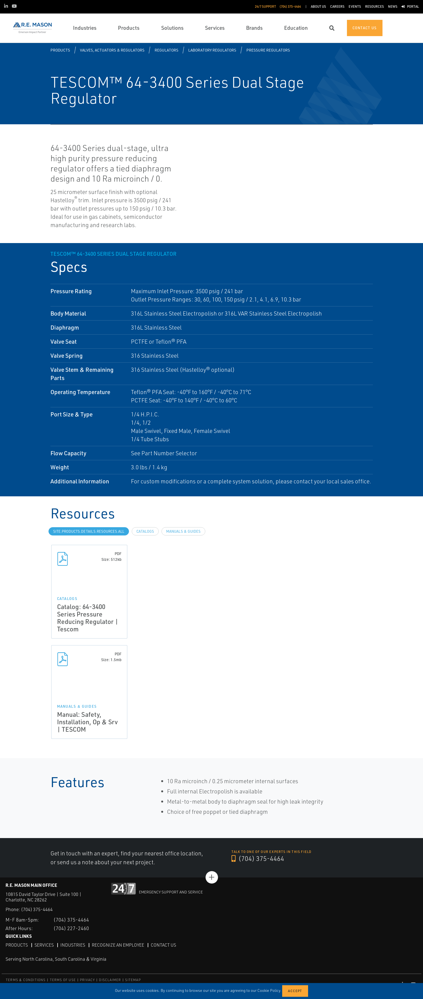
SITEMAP (133, 980)
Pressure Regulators (268, 50)
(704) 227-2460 (71, 928)
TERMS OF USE (63, 980)
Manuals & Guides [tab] (183, 531)
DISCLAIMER (110, 980)
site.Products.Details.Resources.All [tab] (88, 531)
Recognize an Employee (118, 944)
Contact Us (163, 944)
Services (44, 944)
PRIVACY (87, 980)
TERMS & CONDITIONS (26, 980)
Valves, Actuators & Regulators (112, 50)
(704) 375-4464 (257, 859)
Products (60, 50)
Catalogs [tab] (145, 531)
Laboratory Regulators (212, 50)
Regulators (166, 50)
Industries (72, 944)
